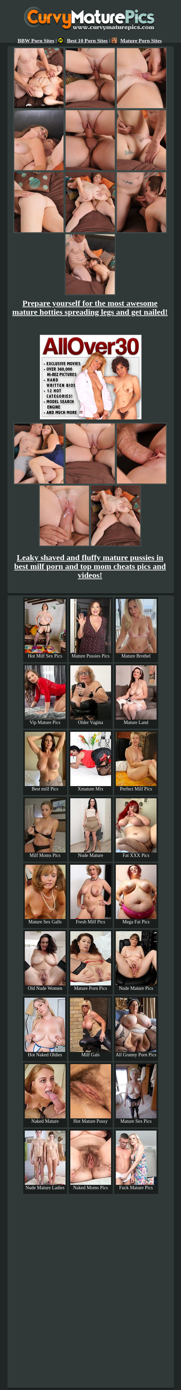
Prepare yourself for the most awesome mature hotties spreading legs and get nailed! (90, 307)
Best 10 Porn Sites (83, 40)
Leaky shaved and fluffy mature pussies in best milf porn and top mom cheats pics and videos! (90, 566)
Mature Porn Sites (136, 40)
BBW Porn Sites (36, 40)
